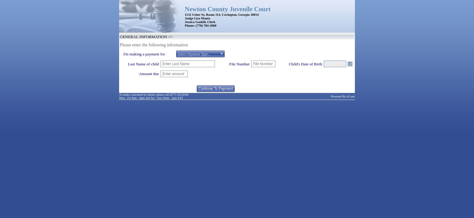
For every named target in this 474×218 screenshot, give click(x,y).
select (222, 54)
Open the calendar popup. (350, 64)
